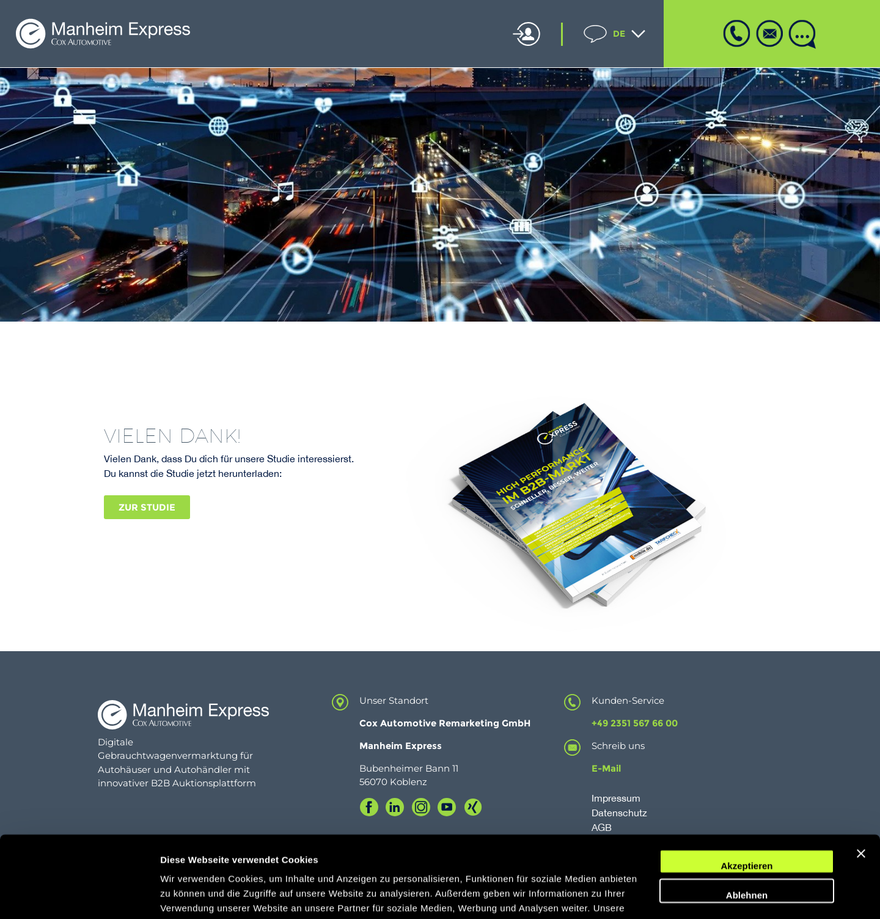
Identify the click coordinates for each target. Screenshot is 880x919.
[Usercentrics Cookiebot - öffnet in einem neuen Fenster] (79, 895)
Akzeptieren (746, 789)
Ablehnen (747, 818)
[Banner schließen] (861, 785)
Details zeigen (191, 895)
